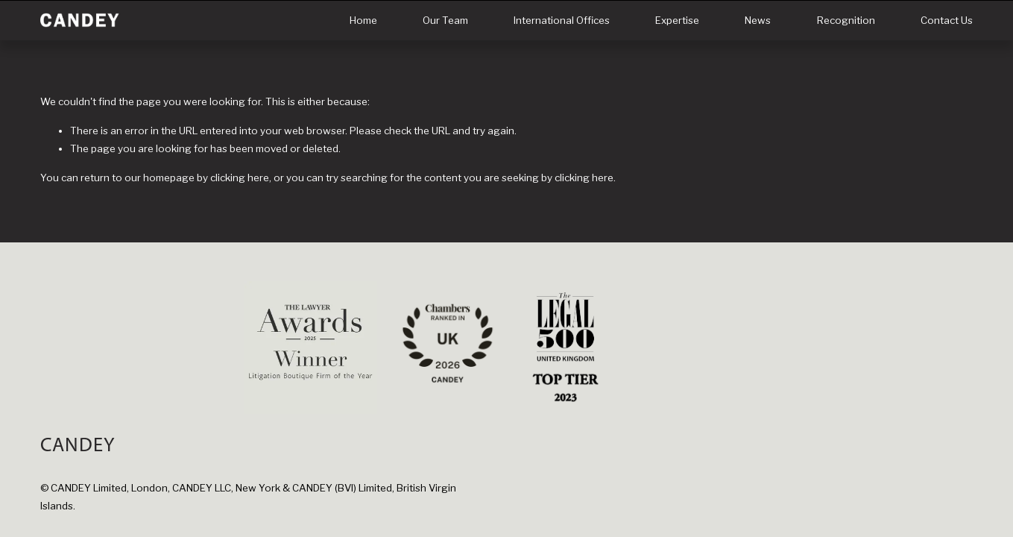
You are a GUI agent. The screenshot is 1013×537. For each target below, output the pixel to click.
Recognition (846, 20)
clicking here (239, 177)
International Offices (562, 20)
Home (363, 20)
